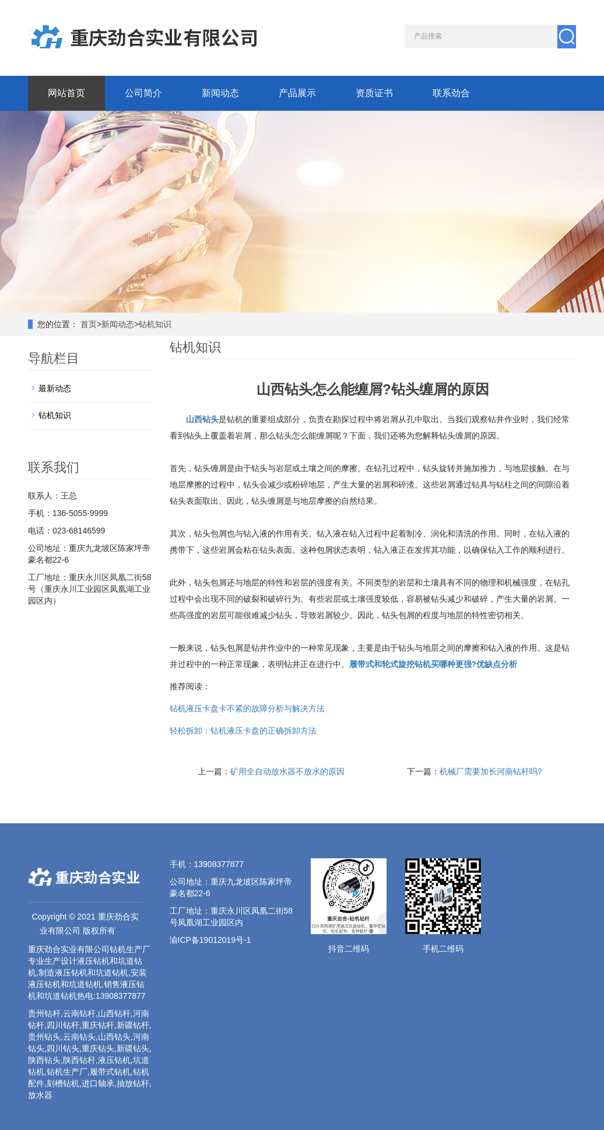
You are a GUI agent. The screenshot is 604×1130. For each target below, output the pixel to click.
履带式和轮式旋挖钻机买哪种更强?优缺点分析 (433, 664)
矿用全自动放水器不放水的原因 (287, 771)
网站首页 (66, 93)
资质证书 (374, 93)
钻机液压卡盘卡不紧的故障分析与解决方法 (247, 708)
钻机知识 (155, 324)
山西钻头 (202, 419)
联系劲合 (451, 93)
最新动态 (54, 388)
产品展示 (297, 93)
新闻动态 (220, 93)
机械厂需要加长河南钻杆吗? (491, 771)
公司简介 (143, 93)
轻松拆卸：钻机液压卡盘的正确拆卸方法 (243, 730)
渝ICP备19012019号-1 (210, 940)
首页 (88, 324)
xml (124, 930)
